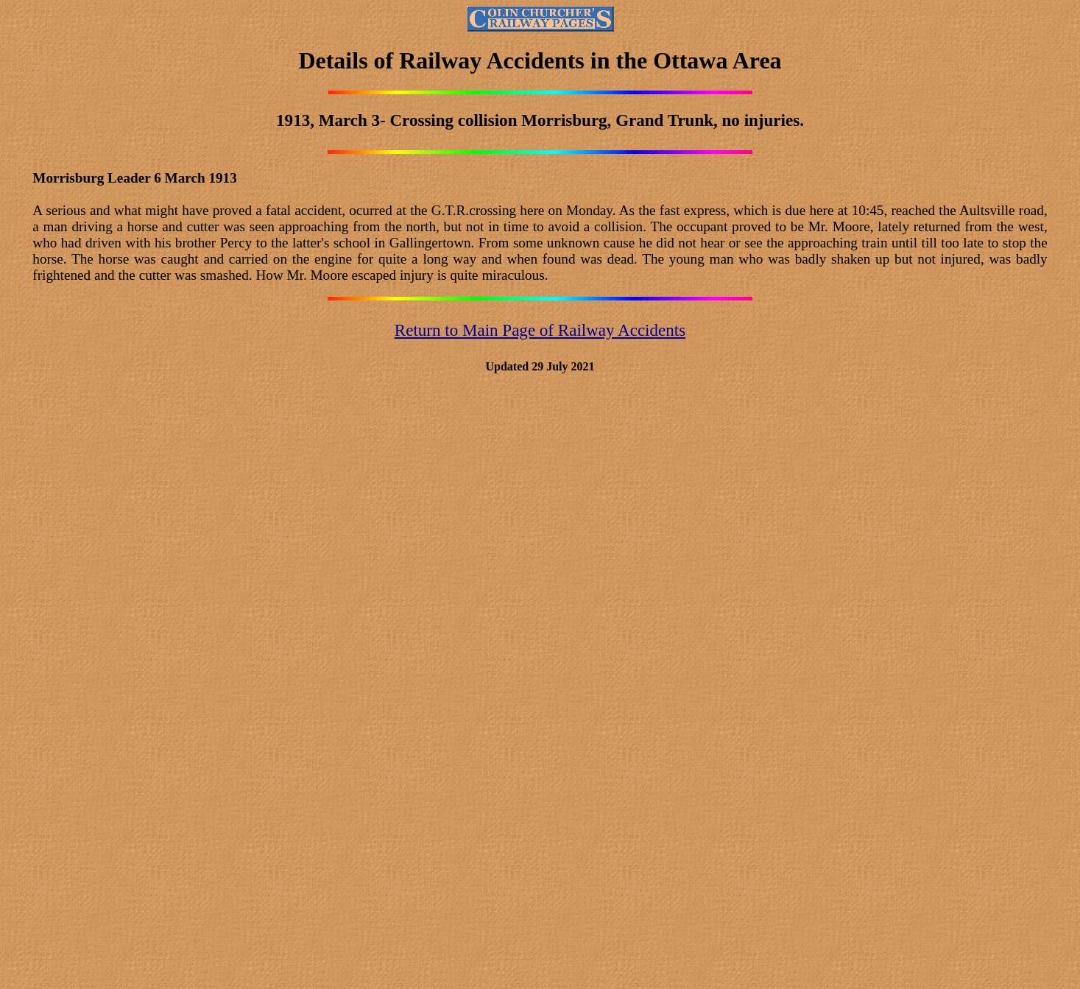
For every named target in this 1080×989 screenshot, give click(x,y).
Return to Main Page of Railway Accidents (540, 329)
